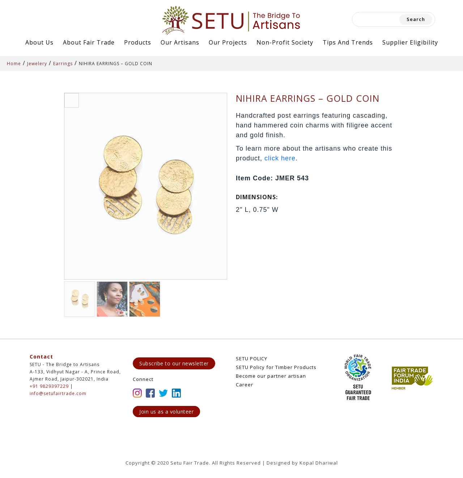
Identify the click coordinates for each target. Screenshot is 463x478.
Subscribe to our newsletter (174, 363)
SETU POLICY (251, 358)
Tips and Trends (348, 42)
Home (14, 63)
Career (244, 384)
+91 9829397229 (49, 386)
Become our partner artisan (271, 376)
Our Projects (228, 42)
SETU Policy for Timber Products (276, 367)
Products (137, 42)
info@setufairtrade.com (58, 393)
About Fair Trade (89, 42)
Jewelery (37, 63)
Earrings (63, 63)
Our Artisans (180, 42)
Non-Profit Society (284, 42)
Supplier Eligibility (410, 42)
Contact (41, 356)
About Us (39, 42)
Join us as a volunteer (166, 411)
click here (280, 158)
